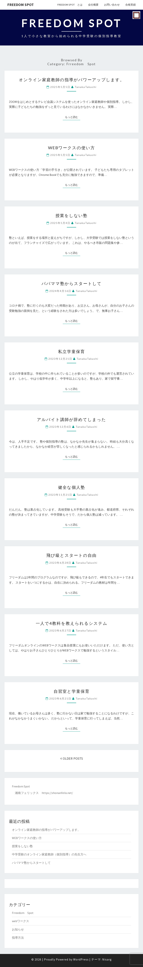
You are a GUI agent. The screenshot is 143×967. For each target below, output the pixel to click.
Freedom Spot (20, 4)
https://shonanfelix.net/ (57, 793)
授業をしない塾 (71, 215)
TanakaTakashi (85, 86)
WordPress (81, 959)
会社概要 (93, 4)
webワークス (20, 921)
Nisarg (107, 959)
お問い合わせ (112, 4)
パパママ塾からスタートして (72, 283)
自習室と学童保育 (72, 691)
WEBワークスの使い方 (71, 147)
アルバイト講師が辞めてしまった (71, 419)
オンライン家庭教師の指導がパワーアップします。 (71, 79)
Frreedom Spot (23, 913)
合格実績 (130, 4)
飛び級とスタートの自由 (71, 555)
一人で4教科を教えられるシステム (71, 623)
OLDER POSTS (71, 758)
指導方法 (18, 937)
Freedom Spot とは (69, 4)
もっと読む (72, 117)
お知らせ (18, 929)
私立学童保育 (71, 351)
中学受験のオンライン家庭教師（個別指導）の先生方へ (49, 854)
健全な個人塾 (71, 487)
